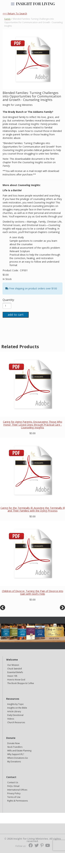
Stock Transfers (14, 746)
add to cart (16, 315)
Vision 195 (12, 675)
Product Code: (11, 270)
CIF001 (24, 270)
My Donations (14, 761)
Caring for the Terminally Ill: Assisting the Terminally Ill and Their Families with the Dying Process (33, 509)
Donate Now (13, 743)
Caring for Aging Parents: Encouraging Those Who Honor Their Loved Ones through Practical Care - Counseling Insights (32, 424)
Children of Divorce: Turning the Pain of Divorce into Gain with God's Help (32, 592)
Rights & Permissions (17, 800)
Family (7, 18)
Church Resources (16, 722)
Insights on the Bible (17, 707)
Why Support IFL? (15, 754)
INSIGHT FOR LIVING (35, 4)
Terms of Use (13, 797)
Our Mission (13, 665)
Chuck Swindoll (14, 668)
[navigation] (12, 4)
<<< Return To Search (15, 13)
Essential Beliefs (15, 672)
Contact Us (12, 782)
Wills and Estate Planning (19, 750)
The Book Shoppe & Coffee (20, 683)
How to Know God (16, 679)
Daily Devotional (15, 715)
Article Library (14, 711)
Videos (10, 718)
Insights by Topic (15, 704)
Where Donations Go (17, 757)
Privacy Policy (13, 793)
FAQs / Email (13, 786)
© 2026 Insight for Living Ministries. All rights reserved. (32, 840)
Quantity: (8, 300)
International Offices (17, 789)
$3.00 (6, 274)
